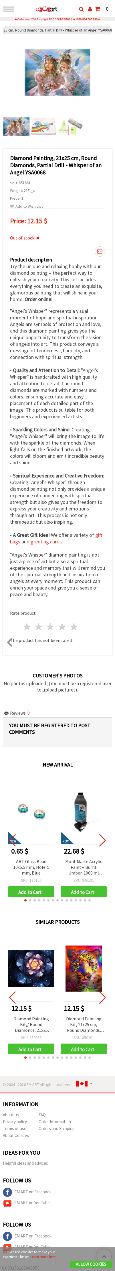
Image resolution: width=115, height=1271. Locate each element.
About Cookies (16, 1135)
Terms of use (14, 1128)
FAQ (42, 1115)
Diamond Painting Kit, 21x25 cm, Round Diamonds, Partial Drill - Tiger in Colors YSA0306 (83, 1025)
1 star (27, 627)
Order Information (55, 1122)
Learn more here (42, 1256)
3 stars (51, 627)
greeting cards (46, 542)
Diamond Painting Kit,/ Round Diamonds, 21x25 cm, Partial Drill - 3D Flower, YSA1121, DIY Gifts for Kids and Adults (31, 1025)
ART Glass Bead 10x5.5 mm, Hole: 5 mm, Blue (31, 867)
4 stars (62, 627)
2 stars (39, 627)
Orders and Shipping (57, 1128)
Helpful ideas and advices (25, 1163)
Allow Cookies (91, 1264)
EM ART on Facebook (27, 1192)
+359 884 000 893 (86, 19)
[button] (25, 900)
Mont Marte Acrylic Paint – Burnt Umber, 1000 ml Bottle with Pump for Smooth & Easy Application (83, 868)
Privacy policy (15, 1122)
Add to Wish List (26, 207)
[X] (5, 1252)
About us (11, 1115)
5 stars (74, 627)
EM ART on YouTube (26, 1203)
